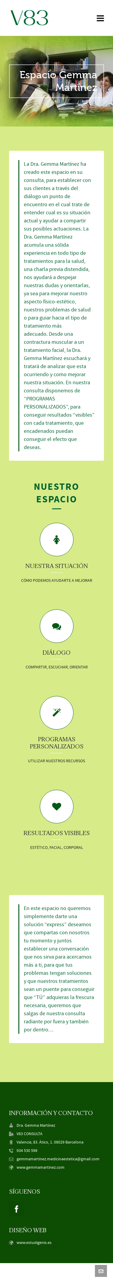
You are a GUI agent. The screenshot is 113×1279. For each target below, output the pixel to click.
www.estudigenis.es (34, 1242)
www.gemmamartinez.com (40, 1167)
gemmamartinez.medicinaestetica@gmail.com (58, 1159)
